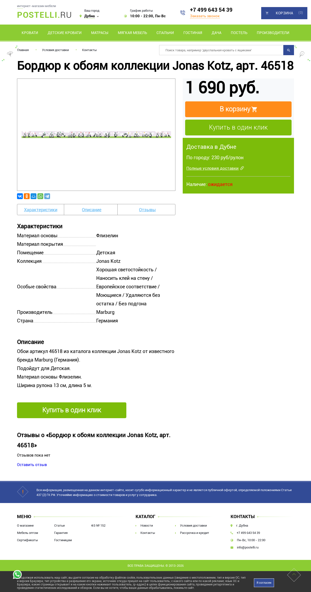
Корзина (284, 13)
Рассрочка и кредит (194, 533)
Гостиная (192, 33)
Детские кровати (65, 33)
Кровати (30, 33)
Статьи (59, 525)
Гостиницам (63, 540)
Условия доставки (55, 50)
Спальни (165, 33)
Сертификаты (27, 540)
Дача (216, 33)
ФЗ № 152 (98, 525)
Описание (91, 209)
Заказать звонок (205, 16)
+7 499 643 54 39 (211, 10)
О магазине (25, 525)
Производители (273, 33)
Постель (239, 33)
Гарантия (61, 533)
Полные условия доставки (212, 168)
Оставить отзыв (32, 464)
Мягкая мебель (132, 33)
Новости (146, 525)
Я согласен (264, 582)
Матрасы (99, 33)
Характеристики (40, 209)
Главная (23, 50)
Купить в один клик (238, 127)
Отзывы (147, 209)
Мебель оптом (27, 533)
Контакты (89, 50)
